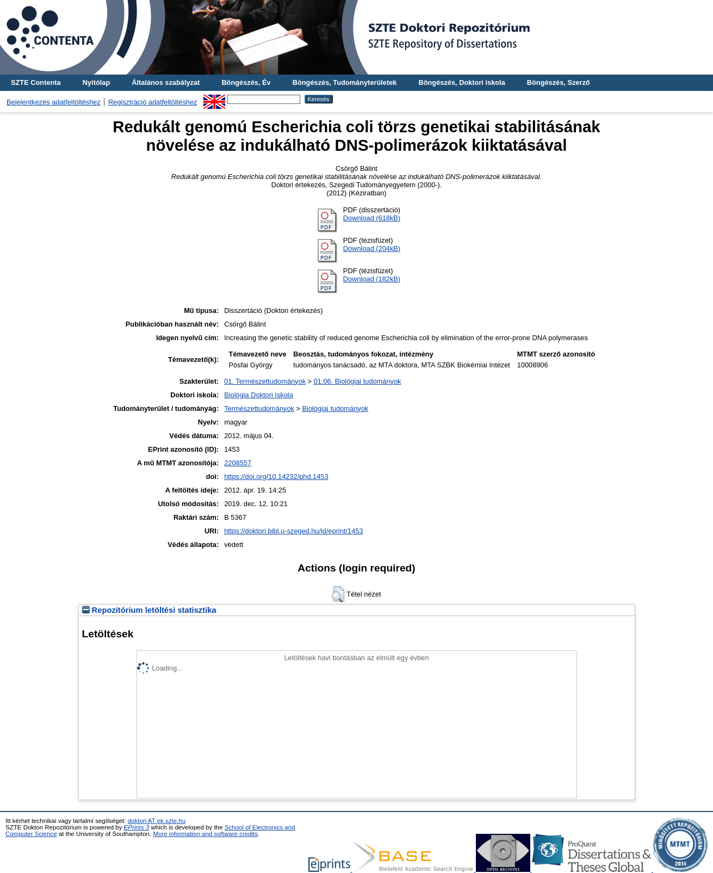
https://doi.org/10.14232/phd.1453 (276, 476)
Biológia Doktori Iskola (258, 395)
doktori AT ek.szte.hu (156, 820)
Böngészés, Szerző (558, 82)
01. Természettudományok (265, 381)
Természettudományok (259, 408)
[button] (338, 594)
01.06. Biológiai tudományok (357, 381)
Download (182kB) (371, 279)
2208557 (237, 463)
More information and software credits (205, 834)
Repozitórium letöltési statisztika (149, 610)
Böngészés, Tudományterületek (345, 82)
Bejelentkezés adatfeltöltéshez (54, 102)
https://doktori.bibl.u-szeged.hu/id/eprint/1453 (293, 531)
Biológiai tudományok (335, 408)
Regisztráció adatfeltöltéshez (152, 102)
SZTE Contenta (36, 82)
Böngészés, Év (245, 82)
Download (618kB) (371, 218)
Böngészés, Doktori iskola (461, 82)
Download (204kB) (371, 248)
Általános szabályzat (166, 82)
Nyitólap (96, 82)
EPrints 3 (137, 827)
